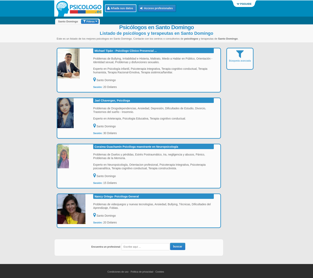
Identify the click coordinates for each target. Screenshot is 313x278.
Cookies (159, 271)
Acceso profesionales (156, 8)
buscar (177, 246)
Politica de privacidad (142, 271)
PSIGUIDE (244, 4)
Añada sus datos (120, 8)
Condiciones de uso (117, 271)
